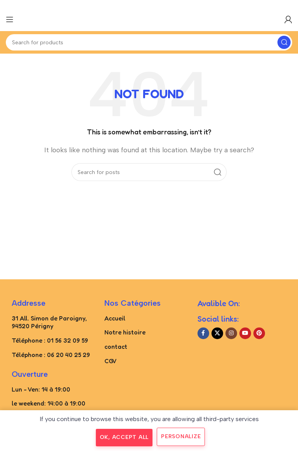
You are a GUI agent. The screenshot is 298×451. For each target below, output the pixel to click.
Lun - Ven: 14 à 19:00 (41, 389)
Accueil (114, 318)
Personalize (181, 436)
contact (115, 346)
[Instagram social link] (231, 333)
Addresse (28, 303)
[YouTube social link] (245, 333)
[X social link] (217, 333)
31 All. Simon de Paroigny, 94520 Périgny (49, 322)
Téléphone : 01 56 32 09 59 (50, 340)
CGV (110, 361)
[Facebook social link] (203, 333)
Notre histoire (125, 332)
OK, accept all (124, 437)
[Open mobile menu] (9, 19)
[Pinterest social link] (259, 333)
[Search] (149, 42)
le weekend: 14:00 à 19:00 (48, 403)
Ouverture (30, 374)
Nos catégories (132, 303)
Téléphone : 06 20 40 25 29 (51, 355)
